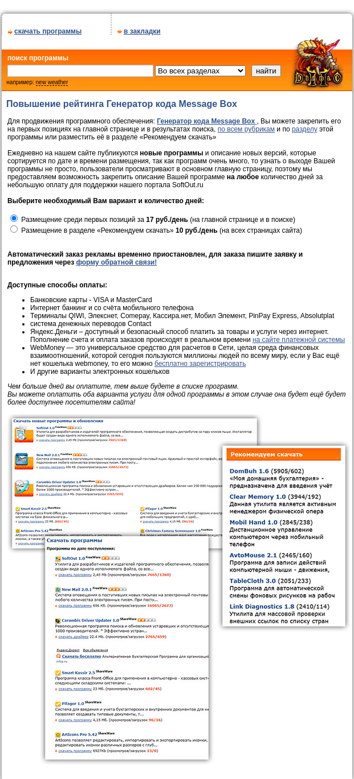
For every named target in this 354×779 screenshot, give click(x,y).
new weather (52, 82)
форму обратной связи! (116, 262)
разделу (305, 129)
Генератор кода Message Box (207, 121)
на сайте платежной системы (299, 340)
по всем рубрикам (246, 129)
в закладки (142, 31)
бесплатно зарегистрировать (200, 364)
